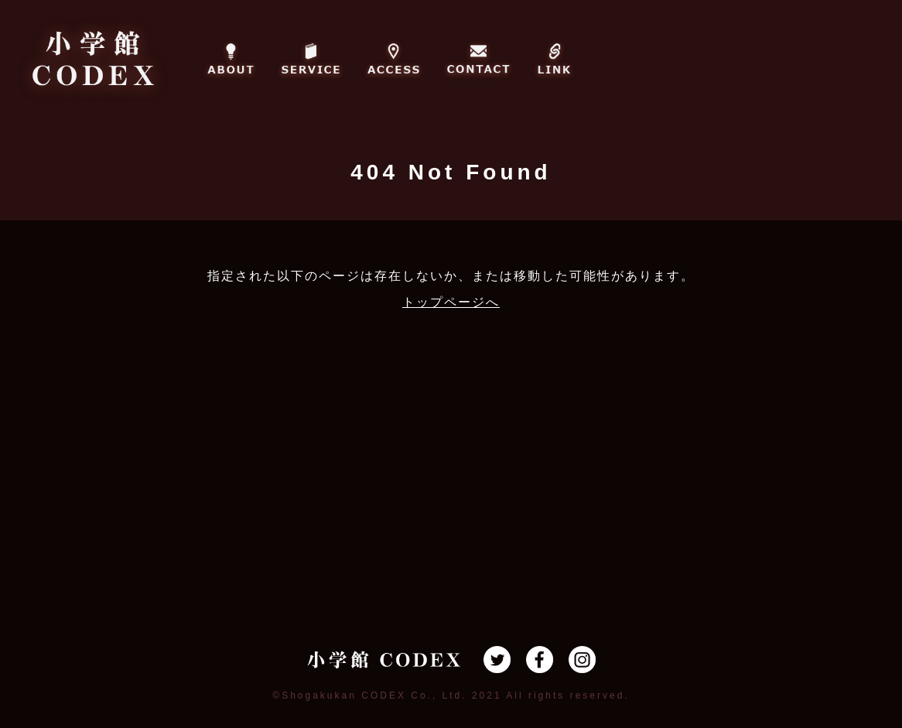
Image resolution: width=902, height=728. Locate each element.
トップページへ (451, 302)
